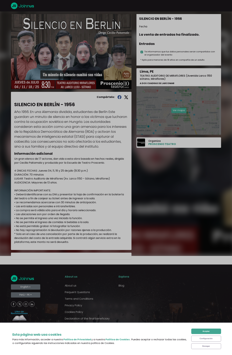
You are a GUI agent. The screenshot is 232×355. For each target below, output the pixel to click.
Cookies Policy (74, 312)
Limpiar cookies (24, 327)
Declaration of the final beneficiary (87, 318)
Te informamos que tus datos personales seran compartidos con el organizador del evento (179, 53)
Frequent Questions (77, 292)
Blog (121, 285)
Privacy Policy (73, 305)
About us (70, 285)
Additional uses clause (79, 325)
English (25, 286)
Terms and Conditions (79, 299)
